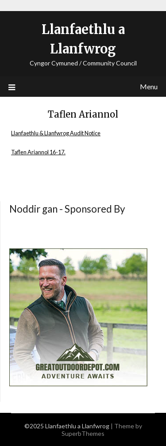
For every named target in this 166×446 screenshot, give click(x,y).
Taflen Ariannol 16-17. (38, 152)
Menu (149, 86)
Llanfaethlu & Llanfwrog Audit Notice (55, 133)
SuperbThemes (83, 433)
